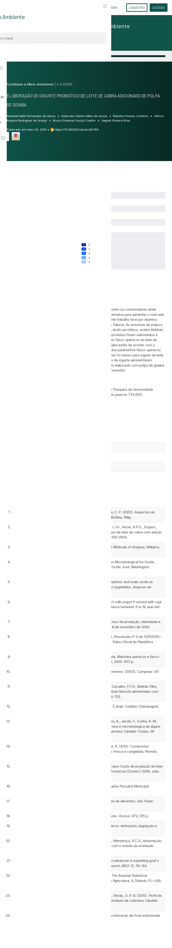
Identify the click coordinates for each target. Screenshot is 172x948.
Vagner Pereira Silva (115, 120)
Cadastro (137, 7)
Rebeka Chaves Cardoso (131, 116)
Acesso (159, 7)
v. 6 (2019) (64, 84)
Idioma (113, 7)
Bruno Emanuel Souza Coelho (74, 120)
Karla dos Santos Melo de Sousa (84, 116)
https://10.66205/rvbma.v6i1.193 (77, 129)
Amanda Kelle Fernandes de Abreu (32, 116)
